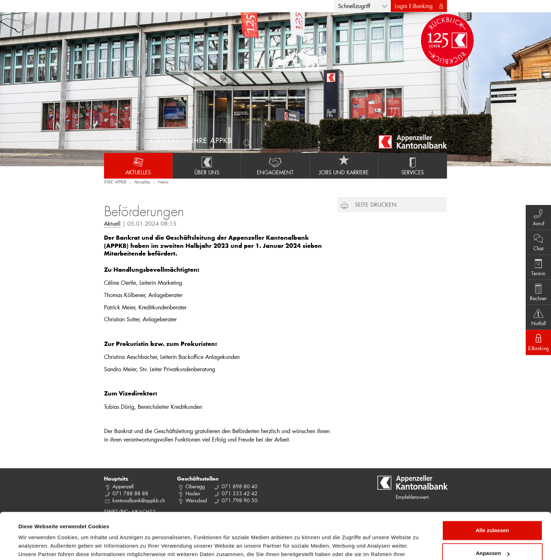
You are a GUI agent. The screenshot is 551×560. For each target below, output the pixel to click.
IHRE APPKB (115, 182)
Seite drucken (375, 204)
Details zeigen (36, 546)
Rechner (537, 293)
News (163, 182)
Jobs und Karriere (344, 165)
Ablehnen (492, 540)
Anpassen (493, 517)
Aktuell (112, 223)
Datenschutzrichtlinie (147, 527)
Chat (537, 241)
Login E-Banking (414, 5)
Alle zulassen (492, 494)
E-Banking (537, 345)
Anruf (537, 215)
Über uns (207, 165)
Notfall (537, 319)
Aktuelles (138, 165)
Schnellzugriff (354, 5)
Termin (537, 267)
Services (412, 165)
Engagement (275, 165)
